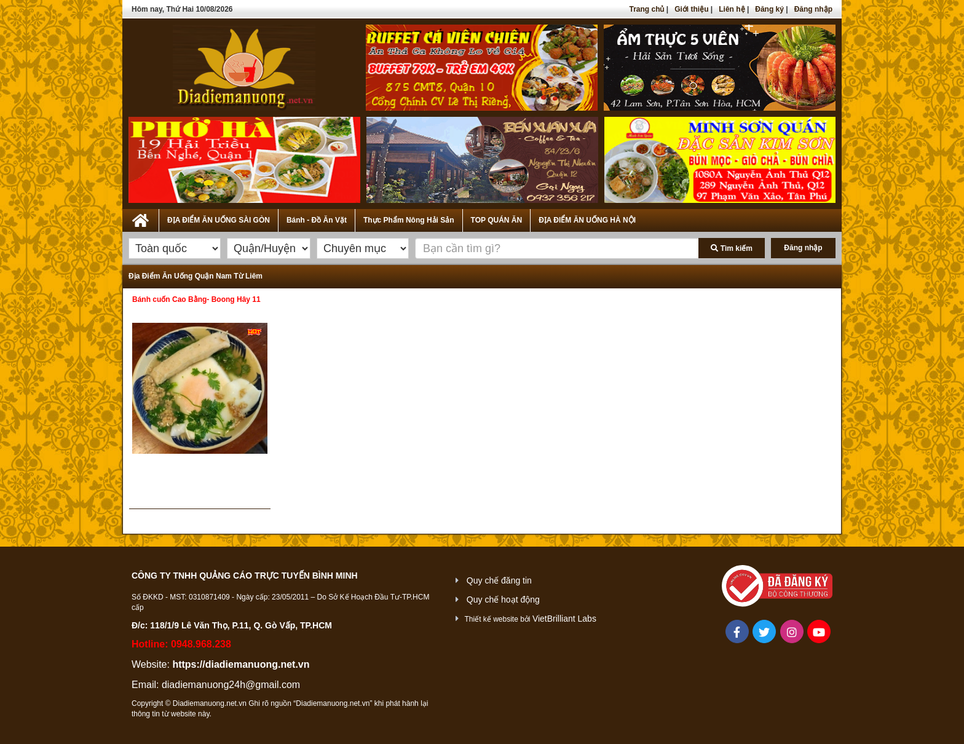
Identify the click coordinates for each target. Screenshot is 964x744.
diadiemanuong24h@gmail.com (231, 684)
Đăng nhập (813, 9)
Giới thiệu (691, 9)
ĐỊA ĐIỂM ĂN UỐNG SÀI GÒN (218, 220)
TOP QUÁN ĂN (497, 220)
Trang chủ (646, 9)
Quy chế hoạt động (503, 599)
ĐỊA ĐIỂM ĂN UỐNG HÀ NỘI (587, 220)
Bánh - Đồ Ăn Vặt (316, 220)
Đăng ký (769, 9)
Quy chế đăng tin (499, 580)
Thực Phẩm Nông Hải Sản (408, 220)
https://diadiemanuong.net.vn (240, 664)
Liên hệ (732, 9)
